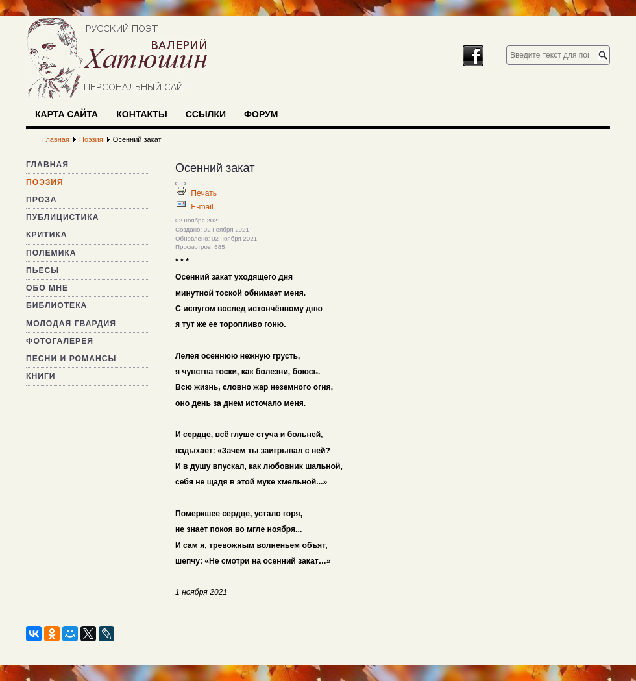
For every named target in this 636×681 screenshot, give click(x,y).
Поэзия (45, 182)
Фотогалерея (59, 341)
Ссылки (206, 114)
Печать (204, 193)
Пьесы (42, 270)
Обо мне (47, 288)
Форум (261, 114)
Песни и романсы (71, 358)
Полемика (51, 252)
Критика (46, 234)
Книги (41, 376)
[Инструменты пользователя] (180, 183)
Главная (47, 164)
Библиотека (56, 305)
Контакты (141, 114)
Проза (41, 199)
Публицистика (62, 217)
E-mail (202, 206)
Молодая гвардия (71, 323)
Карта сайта (66, 114)
